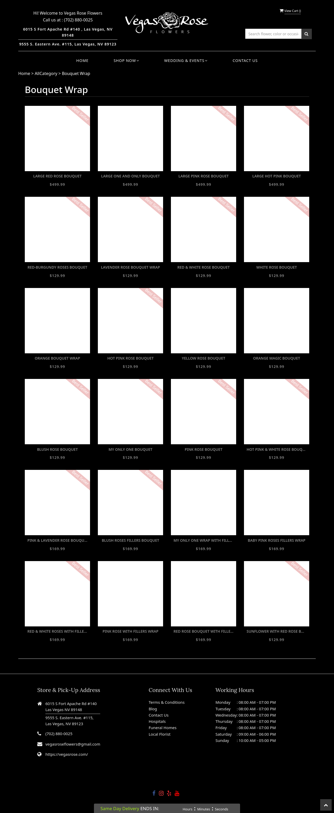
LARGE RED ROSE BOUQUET (57, 176)
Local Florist (160, 734)
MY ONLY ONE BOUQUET (130, 449)
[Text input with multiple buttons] (273, 34)
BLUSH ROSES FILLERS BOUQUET (130, 540)
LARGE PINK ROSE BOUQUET (203, 176)
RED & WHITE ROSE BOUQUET (203, 267)
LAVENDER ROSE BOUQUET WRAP (130, 267)
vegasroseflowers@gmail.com (72, 744)
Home (82, 60)
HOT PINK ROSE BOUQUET (130, 358)
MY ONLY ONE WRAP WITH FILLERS (204, 540)
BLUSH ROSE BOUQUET (57, 449)
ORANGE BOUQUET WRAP (57, 358)
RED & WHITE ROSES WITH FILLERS (57, 631)
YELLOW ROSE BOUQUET (203, 358)
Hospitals (157, 721)
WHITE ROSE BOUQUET (276, 267)
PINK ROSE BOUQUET (204, 449)
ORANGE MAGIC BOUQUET (276, 358)
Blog (153, 708)
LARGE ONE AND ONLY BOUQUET (130, 176)
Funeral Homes (163, 727)
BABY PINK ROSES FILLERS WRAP (277, 540)
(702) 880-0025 (78, 20)
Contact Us (245, 60)
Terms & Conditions (167, 702)
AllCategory (46, 73)
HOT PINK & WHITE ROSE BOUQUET (277, 449)
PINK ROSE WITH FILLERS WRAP (130, 631)
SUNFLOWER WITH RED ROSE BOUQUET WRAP (277, 631)
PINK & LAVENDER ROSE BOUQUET (57, 540)
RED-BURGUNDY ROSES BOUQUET (57, 267)
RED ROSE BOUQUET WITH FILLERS (204, 631)
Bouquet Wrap (76, 73)
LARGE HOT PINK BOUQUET (276, 176)
